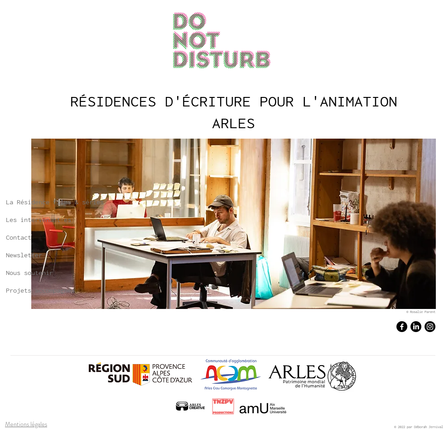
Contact (18, 237)
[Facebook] (401, 326)
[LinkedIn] (415, 326)
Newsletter (24, 255)
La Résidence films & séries (55, 202)
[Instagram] (430, 326)
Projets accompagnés (40, 290)
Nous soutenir (29, 272)
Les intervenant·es (38, 219)
